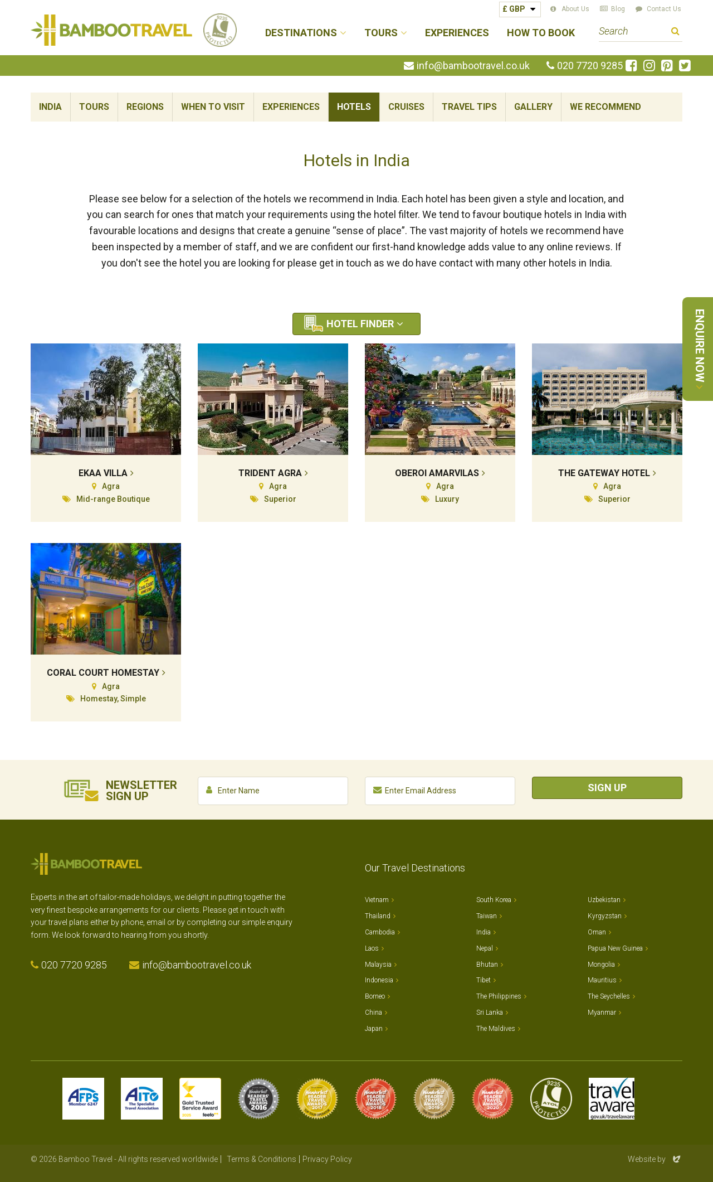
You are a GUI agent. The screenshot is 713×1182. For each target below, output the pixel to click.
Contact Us (664, 9)
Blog (618, 9)
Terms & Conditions (261, 1159)
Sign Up (607, 787)
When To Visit (213, 106)
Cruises (406, 106)
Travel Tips (469, 106)
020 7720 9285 (590, 66)
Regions (145, 106)
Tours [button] (381, 33)
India (50, 106)
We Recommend (605, 106)
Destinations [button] (301, 33)
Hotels (354, 106)
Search (675, 32)
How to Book (541, 33)
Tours (94, 106)
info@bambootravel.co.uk (473, 66)
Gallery (533, 106)
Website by (655, 1159)
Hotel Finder (360, 324)
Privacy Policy (327, 1159)
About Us (575, 9)
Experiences (457, 33)
